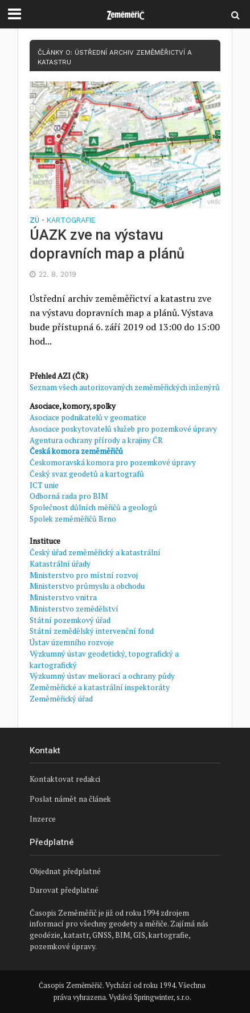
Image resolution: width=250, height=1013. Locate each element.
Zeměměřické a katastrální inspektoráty (100, 687)
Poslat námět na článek (70, 799)
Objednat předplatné (65, 871)
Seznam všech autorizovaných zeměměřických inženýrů (125, 387)
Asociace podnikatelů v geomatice (88, 417)
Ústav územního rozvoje (72, 642)
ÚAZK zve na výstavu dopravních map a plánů (107, 244)
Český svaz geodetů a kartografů (87, 474)
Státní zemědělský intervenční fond (92, 631)
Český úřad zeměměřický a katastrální (95, 552)
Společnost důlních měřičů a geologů (93, 507)
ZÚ (34, 220)
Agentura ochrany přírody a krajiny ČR (96, 440)
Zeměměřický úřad (61, 699)
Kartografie (71, 220)
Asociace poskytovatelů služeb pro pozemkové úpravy (123, 429)
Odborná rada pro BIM (69, 496)
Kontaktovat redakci (65, 779)
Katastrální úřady (60, 564)
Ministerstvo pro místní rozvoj (84, 575)
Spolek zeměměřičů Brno (73, 519)
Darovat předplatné (64, 890)
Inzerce (43, 819)
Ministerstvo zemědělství (74, 609)
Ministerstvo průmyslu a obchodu (87, 586)
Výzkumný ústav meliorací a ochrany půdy (102, 676)
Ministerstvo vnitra (63, 597)
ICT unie (44, 485)
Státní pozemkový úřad (70, 620)
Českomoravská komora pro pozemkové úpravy (113, 462)
